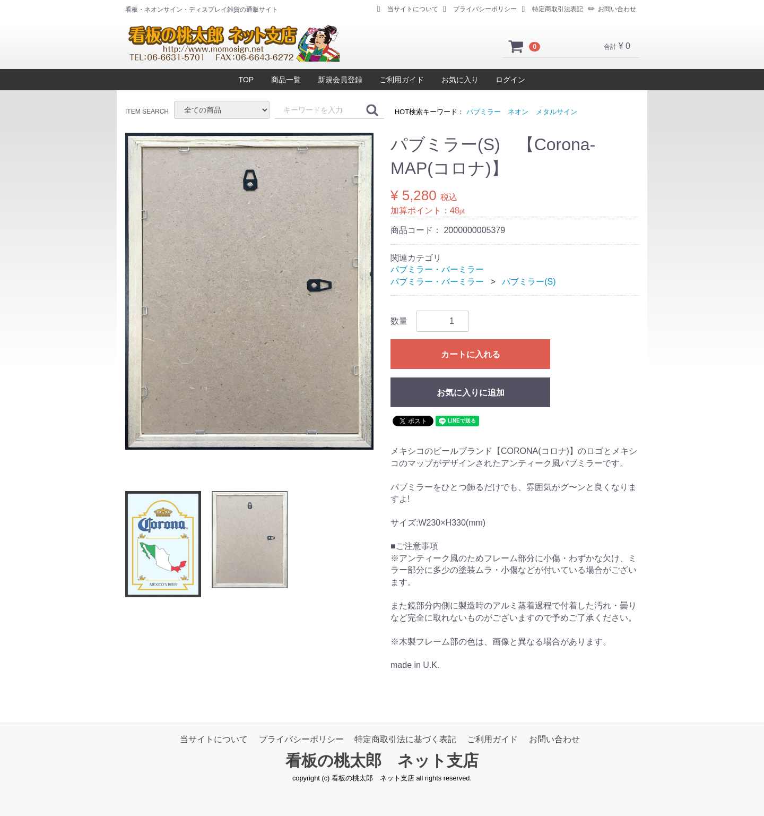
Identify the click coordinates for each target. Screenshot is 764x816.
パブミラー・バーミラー (437, 269)
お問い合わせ (612, 9)
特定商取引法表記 (552, 9)
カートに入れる (470, 354)
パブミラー (483, 112)
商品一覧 (286, 79)
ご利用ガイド (401, 79)
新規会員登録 (340, 79)
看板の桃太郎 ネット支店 (382, 760)
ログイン (510, 79)
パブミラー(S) (528, 281)
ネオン (518, 112)
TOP (246, 79)
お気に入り (460, 79)
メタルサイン (556, 112)
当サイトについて (407, 9)
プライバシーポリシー (480, 9)
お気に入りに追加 (471, 392)
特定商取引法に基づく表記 (405, 739)
